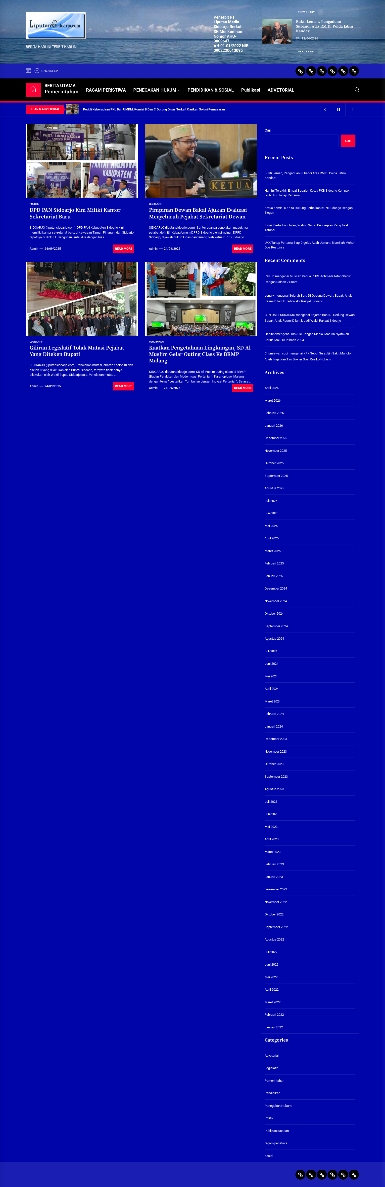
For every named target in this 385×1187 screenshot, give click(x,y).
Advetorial (272, 1055)
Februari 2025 (274, 563)
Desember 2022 (276, 889)
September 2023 (276, 776)
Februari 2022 (274, 1014)
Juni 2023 (271, 814)
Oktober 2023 (274, 764)
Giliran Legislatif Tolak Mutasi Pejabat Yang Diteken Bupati (77, 351)
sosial (269, 1156)
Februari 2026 (274, 413)
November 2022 (276, 902)
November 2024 (276, 601)
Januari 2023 (274, 877)
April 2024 (272, 689)
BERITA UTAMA (62, 89)
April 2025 (272, 538)
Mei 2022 (271, 977)
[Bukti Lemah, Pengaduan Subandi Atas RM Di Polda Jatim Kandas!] (277, 31)
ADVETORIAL (281, 90)
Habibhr (270, 334)
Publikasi (250, 90)
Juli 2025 (271, 501)
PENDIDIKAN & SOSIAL (211, 90)
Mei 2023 (271, 827)
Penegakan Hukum (278, 1106)
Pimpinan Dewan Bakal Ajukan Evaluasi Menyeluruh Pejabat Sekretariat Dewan (198, 213)
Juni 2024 (271, 663)
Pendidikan (156, 341)
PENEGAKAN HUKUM (156, 90)
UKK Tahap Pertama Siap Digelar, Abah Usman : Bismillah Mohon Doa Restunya (310, 245)
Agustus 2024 (274, 638)
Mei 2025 (271, 526)
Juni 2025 (271, 513)
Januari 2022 (274, 1027)
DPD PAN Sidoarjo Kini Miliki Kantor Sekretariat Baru (75, 213)
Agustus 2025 (274, 488)
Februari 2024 (274, 714)
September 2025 (276, 476)
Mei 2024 (271, 676)
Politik (34, 204)
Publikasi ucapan (277, 1131)
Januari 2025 (274, 576)
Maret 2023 (273, 852)
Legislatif (155, 204)
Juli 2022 (271, 952)
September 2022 (276, 927)
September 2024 (276, 626)
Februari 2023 (274, 864)
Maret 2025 (273, 551)
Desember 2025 (276, 438)
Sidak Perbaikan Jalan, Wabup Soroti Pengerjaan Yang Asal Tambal (306, 227)
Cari (268, 130)
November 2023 (276, 751)
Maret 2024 (273, 701)
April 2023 (272, 839)
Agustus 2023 (274, 789)
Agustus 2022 (274, 939)
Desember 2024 (276, 588)
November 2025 (276, 451)
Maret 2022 (273, 1002)
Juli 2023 (271, 801)
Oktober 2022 (274, 914)
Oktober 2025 (274, 463)
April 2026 (272, 388)
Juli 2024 (271, 651)
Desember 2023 (276, 739)
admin (34, 248)
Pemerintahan (274, 1080)
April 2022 (272, 989)
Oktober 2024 (274, 613)
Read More (123, 248)
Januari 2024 (274, 726)
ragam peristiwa (276, 1143)
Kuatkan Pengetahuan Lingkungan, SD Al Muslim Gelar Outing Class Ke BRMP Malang (200, 354)
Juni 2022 (271, 964)
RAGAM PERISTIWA (106, 90)
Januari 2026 (274, 425)
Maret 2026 (273, 400)
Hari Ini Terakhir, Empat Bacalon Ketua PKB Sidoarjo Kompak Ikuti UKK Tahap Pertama (307, 193)
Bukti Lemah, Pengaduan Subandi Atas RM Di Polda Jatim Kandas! (324, 26)
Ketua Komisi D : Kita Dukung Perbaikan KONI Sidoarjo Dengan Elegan (309, 210)
